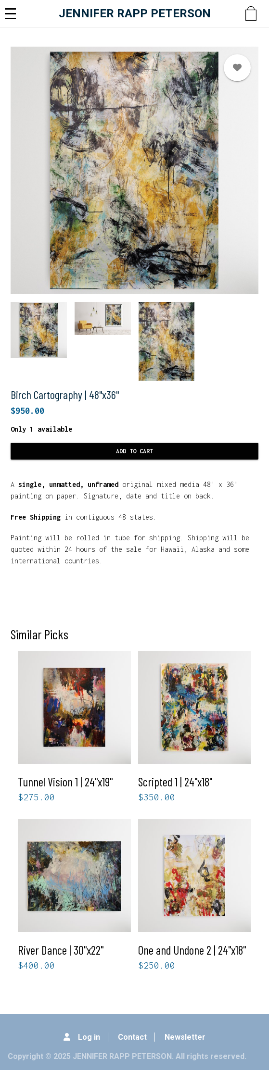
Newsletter (185, 1037)
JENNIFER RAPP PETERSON (135, 13)
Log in (89, 1037)
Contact (132, 1037)
